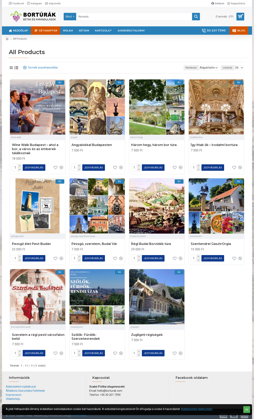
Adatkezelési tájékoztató (196, 409)
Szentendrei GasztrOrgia (211, 243)
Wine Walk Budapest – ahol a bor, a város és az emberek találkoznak (35, 149)
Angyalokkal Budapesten (92, 145)
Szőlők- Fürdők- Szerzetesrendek (86, 335)
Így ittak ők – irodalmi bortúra (214, 145)
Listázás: (229, 67)
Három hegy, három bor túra (154, 145)
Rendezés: (178, 67)
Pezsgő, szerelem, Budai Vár (94, 243)
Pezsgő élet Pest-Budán (31, 243)
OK (246, 409)
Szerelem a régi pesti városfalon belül (38, 335)
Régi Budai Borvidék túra (151, 243)
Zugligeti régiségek (147, 333)
